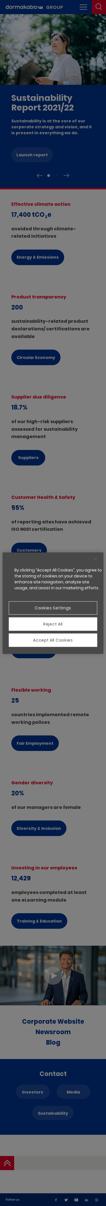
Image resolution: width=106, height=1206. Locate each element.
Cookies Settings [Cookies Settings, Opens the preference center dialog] (53, 607)
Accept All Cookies (53, 640)
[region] (53, 603)
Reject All (53, 624)
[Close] (95, 559)
